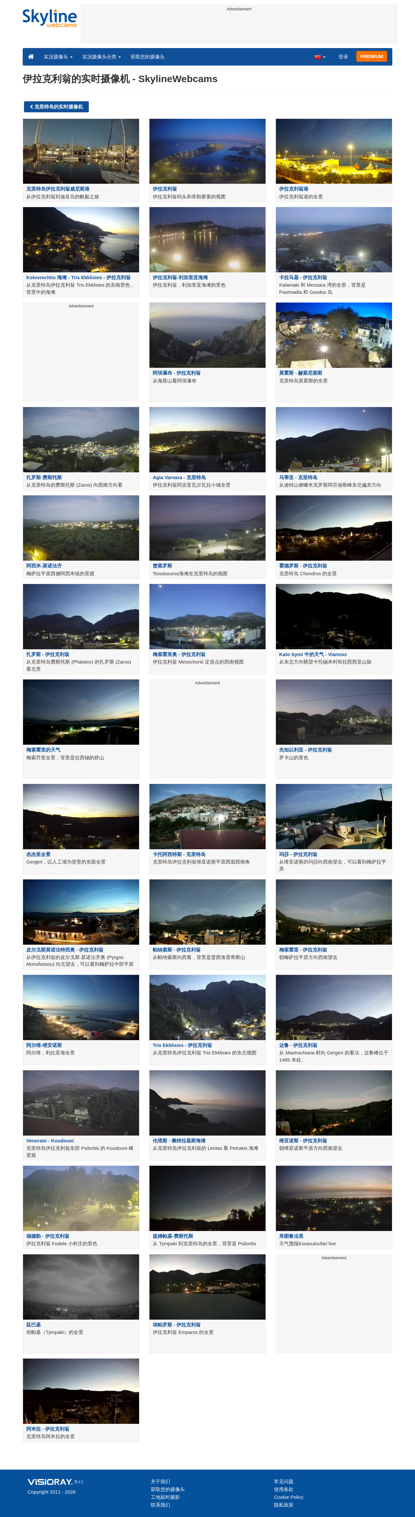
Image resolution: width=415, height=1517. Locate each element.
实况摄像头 (58, 56)
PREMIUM (371, 56)
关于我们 (160, 1481)
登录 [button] (343, 56)
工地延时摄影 (165, 1497)
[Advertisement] (239, 28)
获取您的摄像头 (148, 56)
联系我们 (160, 1505)
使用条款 (283, 1489)
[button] (320, 56)
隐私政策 (283, 1505)
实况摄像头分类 (101, 56)
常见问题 (283, 1481)
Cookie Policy (288, 1497)
